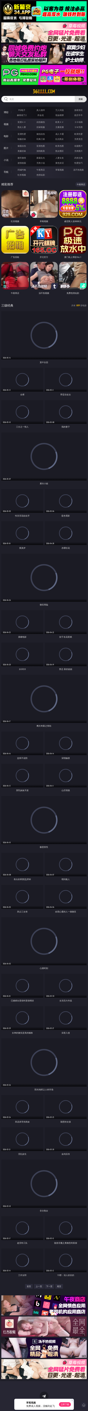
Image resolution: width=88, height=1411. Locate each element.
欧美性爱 (78, 134)
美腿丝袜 (22, 151)
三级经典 (7, 305)
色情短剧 (40, 174)
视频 (6, 124)
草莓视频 (59, 169)
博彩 (6, 112)
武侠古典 (78, 157)
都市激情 (22, 157)
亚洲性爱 (22, 134)
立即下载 (65, 1404)
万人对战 (59, 110)
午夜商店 (40, 169)
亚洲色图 (40, 145)
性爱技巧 (78, 162)
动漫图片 (78, 145)
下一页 (49, 1286)
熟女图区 (59, 151)
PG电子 (21, 110)
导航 (6, 172)
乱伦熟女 (59, 139)
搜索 (81, 99)
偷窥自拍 (22, 145)
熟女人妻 (22, 127)
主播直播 (59, 127)
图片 (6, 148)
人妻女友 (59, 157)
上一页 (39, 1286)
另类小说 (40, 162)
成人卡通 (59, 134)
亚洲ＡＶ (22, 122)
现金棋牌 (59, 115)
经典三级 (40, 139)
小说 (6, 160)
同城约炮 (22, 169)
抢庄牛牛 (78, 115)
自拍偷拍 (40, 122)
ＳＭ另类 (78, 127)
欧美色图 (59, 145)
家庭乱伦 (40, 157)
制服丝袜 (22, 139)
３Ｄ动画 (78, 122)
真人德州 (40, 110)
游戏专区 (78, 110)
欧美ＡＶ (59, 122)
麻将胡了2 (22, 115)
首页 (29, 1286)
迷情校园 (22, 162)
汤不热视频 (78, 169)
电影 (6, 136)
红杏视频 (22, 174)
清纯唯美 (40, 151)
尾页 (59, 1286)
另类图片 (78, 151)
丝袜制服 (40, 127)
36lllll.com (44, 91)
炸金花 (41, 115)
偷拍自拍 (40, 134)
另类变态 (78, 139)
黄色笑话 (59, 162)
